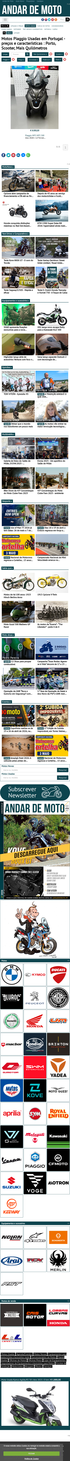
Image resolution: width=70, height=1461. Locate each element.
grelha (9, 33)
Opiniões (7, 367)
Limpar (5, 54)
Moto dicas (8, 635)
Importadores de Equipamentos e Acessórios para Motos (27, 1363)
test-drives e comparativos (32, 29)
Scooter (59, 54)
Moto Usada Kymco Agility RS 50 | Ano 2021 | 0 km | (35, 1402)
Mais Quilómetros (40, 54)
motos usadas (30, 26)
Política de (31, 1459)
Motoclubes (17, 1366)
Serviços (48, 1366)
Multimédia (8, 434)
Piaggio (6, 60)
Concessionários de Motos (43, 1357)
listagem (17, 33)
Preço (21, 60)
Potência (46, 60)
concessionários (57, 26)
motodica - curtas (50, 29)
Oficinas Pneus (35, 1360)
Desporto (7, 501)
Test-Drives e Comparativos (15, 233)
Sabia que (7, 568)
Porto (58, 60)
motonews (17, 29)
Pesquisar (63, 770)
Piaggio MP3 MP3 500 (34, 135)
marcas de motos (43, 26)
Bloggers (29, 1366)
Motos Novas (40, 1354)
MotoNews (8, 166)
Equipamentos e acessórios (15, 300)
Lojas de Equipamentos (55, 1360)
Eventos (6, 701)
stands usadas (6, 29)
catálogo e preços (16, 26)
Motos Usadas (8, 1354)
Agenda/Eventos (24, 1354)
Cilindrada (33, 60)
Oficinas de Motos (17, 1360)
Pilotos (38, 1366)
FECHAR (31, 1453)
